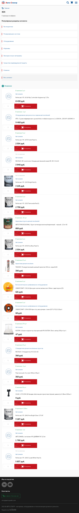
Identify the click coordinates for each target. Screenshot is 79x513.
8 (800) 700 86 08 (11, 496)
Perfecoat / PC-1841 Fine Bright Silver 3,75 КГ (29, 415)
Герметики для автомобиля (24, 263)
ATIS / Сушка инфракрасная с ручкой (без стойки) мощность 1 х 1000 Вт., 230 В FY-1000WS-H (44, 118)
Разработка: (9, 510)
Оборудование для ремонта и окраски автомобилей (32, 115)
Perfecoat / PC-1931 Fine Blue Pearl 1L (27, 246)
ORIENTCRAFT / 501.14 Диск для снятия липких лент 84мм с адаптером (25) (39, 288)
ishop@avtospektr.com (9, 500)
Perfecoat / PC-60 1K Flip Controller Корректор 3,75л (32, 97)
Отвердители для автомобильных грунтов (29, 348)
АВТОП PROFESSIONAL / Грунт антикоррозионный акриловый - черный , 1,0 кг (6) (41, 224)
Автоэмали (19, 94)
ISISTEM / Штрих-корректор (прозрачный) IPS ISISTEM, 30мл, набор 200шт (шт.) (40, 330)
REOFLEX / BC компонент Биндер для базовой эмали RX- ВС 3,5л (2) (37, 161)
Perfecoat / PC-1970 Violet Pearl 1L (26, 140)
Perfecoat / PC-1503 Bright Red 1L (25, 182)
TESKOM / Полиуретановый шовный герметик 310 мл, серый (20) (36, 267)
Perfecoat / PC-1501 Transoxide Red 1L (27, 203)
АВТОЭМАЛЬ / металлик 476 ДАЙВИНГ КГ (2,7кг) (30, 436)
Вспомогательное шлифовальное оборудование (31, 285)
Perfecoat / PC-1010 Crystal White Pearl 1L (28, 458)
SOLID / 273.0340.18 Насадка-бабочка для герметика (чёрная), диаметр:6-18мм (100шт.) (43, 394)
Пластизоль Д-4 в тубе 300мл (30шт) (27, 373)
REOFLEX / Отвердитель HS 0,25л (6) (26, 352)
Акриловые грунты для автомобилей (27, 221)
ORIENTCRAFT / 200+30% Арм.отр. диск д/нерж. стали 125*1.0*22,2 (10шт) (38, 309)
